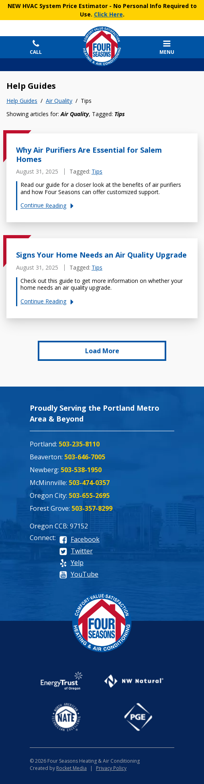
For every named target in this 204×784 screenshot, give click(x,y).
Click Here (108, 14)
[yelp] (71, 563)
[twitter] (75, 551)
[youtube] (78, 575)
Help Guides (21, 101)
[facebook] (79, 540)
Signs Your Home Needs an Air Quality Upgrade (101, 255)
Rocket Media (71, 768)
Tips (97, 171)
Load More (102, 350)
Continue (48, 205)
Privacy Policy (111, 768)
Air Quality (59, 101)
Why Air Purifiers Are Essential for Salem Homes (89, 154)
